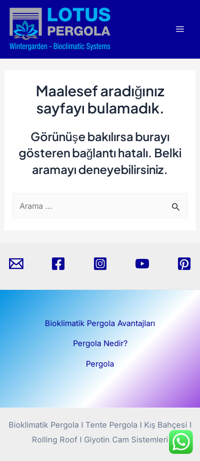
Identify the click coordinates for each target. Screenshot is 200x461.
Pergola (100, 364)
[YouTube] (142, 263)
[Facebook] (58, 263)
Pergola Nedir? (100, 343)
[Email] (16, 263)
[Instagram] (100, 263)
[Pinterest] (184, 263)
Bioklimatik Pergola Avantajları (100, 323)
